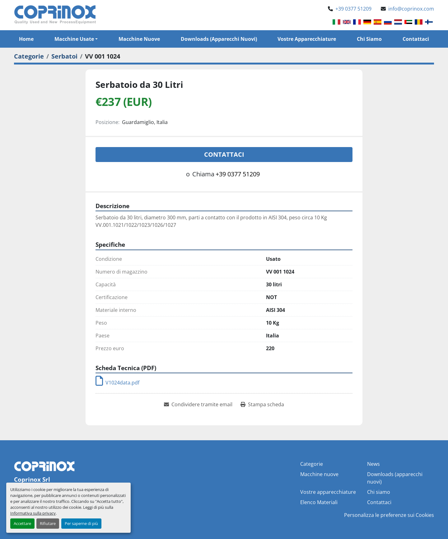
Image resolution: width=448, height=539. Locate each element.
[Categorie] (29, 56)
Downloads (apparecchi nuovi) (219, 39)
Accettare (22, 523)
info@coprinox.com (411, 8)
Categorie (311, 463)
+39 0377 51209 (353, 8)
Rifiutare (48, 523)
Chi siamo (369, 39)
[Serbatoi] (64, 56)
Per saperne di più (81, 523)
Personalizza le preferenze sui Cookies (389, 515)
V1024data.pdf (117, 382)
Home (26, 39)
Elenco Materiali (319, 502)
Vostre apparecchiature (307, 39)
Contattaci (416, 39)
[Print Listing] (262, 404)
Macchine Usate (74, 39)
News (373, 463)
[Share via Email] (198, 404)
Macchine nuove (139, 39)
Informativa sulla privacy (33, 513)
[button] (76, 39)
